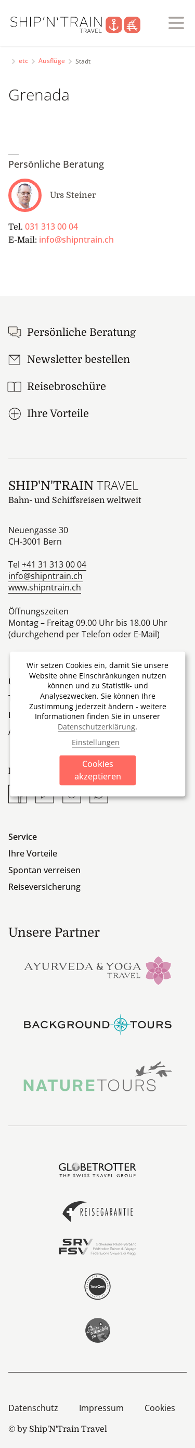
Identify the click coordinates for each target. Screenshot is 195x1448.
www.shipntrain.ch (44, 587)
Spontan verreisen (44, 870)
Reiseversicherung (44, 886)
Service (22, 836)
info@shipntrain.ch (76, 239)
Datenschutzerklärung (96, 726)
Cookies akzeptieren (97, 770)
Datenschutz (33, 1408)
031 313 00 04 (51, 226)
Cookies (160, 1408)
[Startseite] (81, 23)
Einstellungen (96, 742)
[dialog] (98, 724)
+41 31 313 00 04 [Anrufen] (54, 564)
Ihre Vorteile (32, 853)
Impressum (101, 1408)
